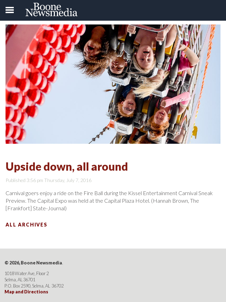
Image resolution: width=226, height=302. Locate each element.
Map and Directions (26, 291)
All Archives (27, 225)
